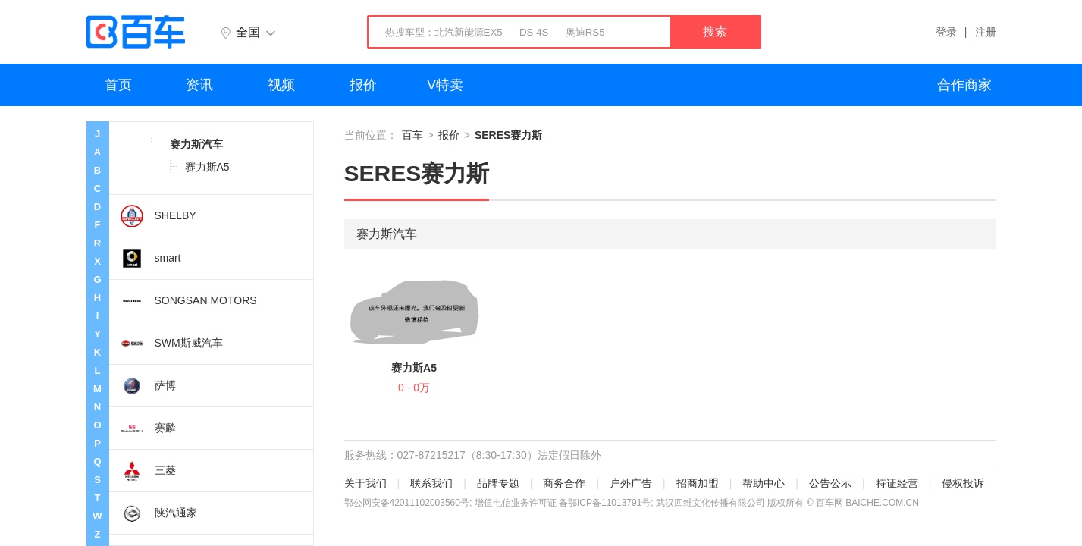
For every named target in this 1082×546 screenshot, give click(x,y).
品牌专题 (498, 483)
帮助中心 (763, 483)
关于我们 (365, 483)
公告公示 (830, 483)
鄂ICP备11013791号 (609, 502)
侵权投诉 (963, 483)
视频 (281, 85)
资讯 (199, 85)
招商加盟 (697, 483)
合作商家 (964, 85)
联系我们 (431, 483)
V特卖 (445, 85)
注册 (985, 32)
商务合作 (564, 483)
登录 (946, 32)
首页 (118, 85)
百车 (412, 135)
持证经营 (897, 483)
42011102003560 (425, 502)
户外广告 (631, 483)
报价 (363, 85)
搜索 (715, 31)
